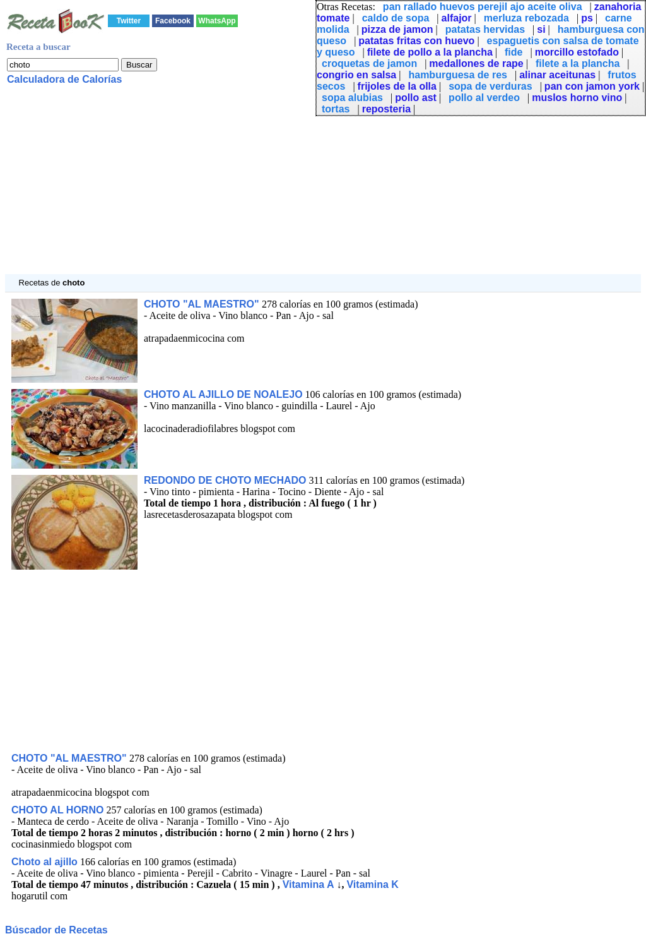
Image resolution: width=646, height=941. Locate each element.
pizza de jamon (397, 29)
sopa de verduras (490, 86)
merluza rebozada (526, 18)
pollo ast (416, 97)
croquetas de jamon (369, 63)
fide (513, 52)
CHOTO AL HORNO (57, 810)
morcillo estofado (577, 52)
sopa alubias (352, 97)
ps (587, 18)
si (541, 29)
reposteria (386, 109)
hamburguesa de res (457, 74)
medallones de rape (476, 63)
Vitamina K (372, 884)
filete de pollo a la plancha (430, 52)
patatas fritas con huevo (416, 40)
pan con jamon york (592, 86)
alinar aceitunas (557, 74)
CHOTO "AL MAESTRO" (203, 304)
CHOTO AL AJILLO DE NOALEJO (223, 394)
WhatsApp (216, 20)
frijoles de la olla (397, 86)
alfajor (457, 18)
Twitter (129, 20)
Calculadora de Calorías (64, 79)
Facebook (173, 20)
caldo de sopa (396, 18)
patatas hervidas (485, 29)
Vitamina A (308, 884)
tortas (335, 109)
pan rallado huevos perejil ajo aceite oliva (482, 6)
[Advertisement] (323, 185)
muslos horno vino (577, 97)
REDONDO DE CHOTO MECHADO (225, 480)
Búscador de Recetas (56, 930)
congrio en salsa (356, 74)
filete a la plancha (578, 63)
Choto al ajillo (44, 861)
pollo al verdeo (484, 97)
